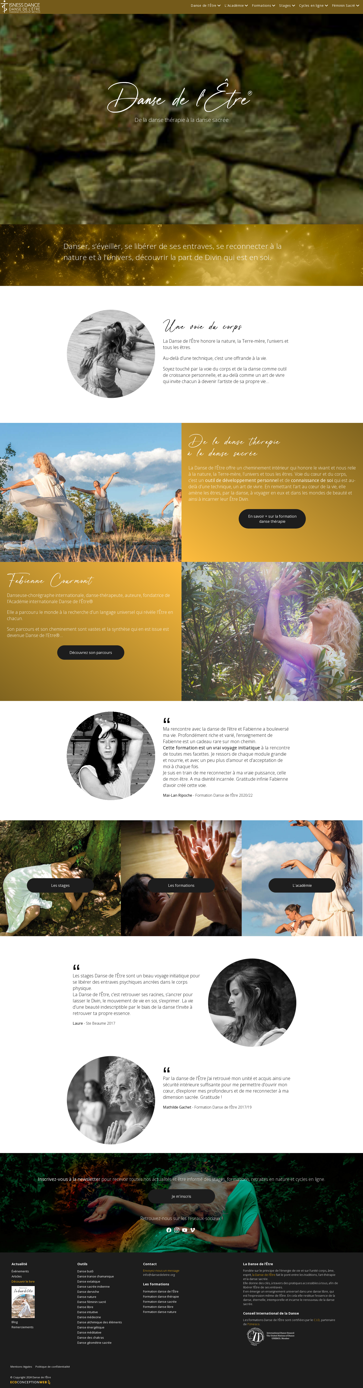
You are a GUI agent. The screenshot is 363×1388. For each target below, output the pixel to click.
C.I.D (317, 1320)
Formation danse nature (159, 1312)
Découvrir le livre (23, 1281)
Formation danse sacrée (160, 1301)
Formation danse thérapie (161, 1296)
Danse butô (85, 1271)
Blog (15, 1322)
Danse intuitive (87, 1312)
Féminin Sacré (343, 5)
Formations (261, 5)
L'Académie (234, 5)
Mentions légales (21, 1366)
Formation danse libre (158, 1307)
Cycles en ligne (311, 5)
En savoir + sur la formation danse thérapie (272, 519)
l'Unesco (253, 1324)
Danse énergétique (90, 1327)
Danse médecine (89, 1317)
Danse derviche (88, 1292)
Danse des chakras (90, 1337)
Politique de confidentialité (52, 1366)
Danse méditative (89, 1332)
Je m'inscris (181, 1196)
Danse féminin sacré (91, 1302)
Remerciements (23, 1327)
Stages (285, 5)
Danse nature (86, 1297)
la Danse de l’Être (263, 1275)
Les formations (181, 885)
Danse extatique (88, 1281)
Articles (17, 1276)
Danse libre (85, 1307)
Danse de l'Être (203, 5)
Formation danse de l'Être (160, 1291)
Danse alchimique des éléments (99, 1322)
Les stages (60, 885)
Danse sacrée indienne (93, 1286)
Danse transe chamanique (95, 1276)
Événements (20, 1271)
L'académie (302, 885)
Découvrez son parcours (90, 652)
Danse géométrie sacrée (94, 1342)
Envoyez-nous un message (161, 1270)
